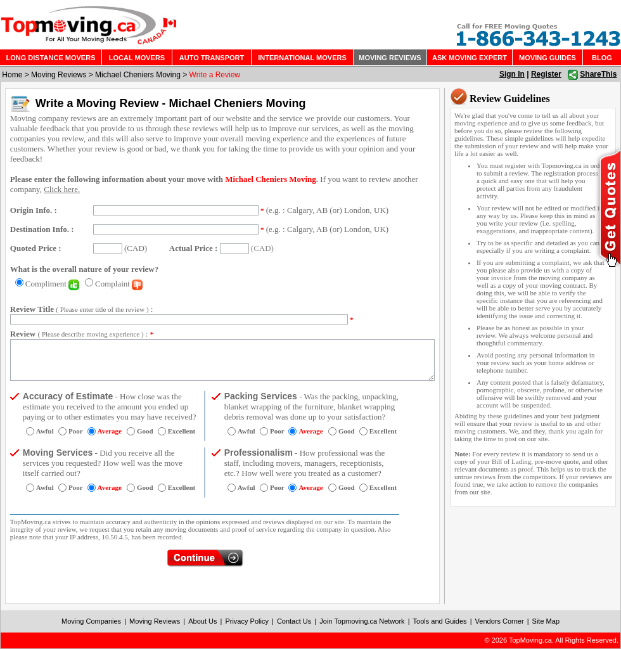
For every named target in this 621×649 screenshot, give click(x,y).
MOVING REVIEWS (390, 57)
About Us (202, 621)
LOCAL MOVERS (137, 57)
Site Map (546, 621)
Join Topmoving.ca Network (361, 621)
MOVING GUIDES (547, 57)
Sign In (512, 74)
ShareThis (598, 74)
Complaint (119, 283)
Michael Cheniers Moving (138, 74)
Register (546, 74)
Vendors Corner (499, 621)
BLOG (602, 57)
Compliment (52, 283)
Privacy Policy (246, 621)
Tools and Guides (440, 621)
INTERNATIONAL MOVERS (302, 57)
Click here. (62, 189)
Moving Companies (91, 621)
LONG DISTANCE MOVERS (51, 57)
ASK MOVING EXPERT (469, 57)
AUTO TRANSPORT (211, 57)
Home (12, 74)
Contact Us (294, 621)
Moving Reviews (58, 74)
